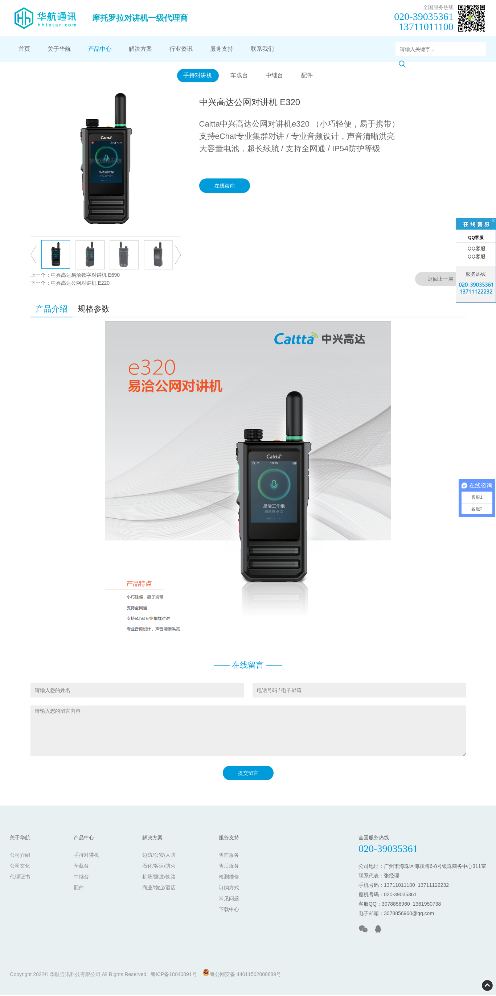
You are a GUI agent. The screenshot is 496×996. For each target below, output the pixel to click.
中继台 (275, 76)
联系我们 (262, 49)
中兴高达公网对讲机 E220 (80, 284)
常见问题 (229, 899)
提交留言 (248, 774)
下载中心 (229, 910)
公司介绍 (20, 856)
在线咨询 (224, 187)
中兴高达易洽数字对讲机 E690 (85, 276)
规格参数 (94, 309)
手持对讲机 (195, 76)
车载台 (238, 76)
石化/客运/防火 (159, 867)
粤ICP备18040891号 (174, 975)
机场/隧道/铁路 (159, 878)
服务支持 (221, 49)
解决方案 (140, 49)
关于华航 (59, 49)
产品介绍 (51, 309)
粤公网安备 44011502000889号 (241, 974)
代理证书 (20, 878)
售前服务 (229, 856)
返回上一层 (440, 280)
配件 (309, 76)
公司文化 (20, 867)
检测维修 (229, 878)
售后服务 (229, 867)
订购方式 (229, 889)
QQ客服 (476, 248)
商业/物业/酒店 (159, 889)
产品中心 (99, 49)
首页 (24, 49)
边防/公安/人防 (159, 856)
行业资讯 (181, 49)
